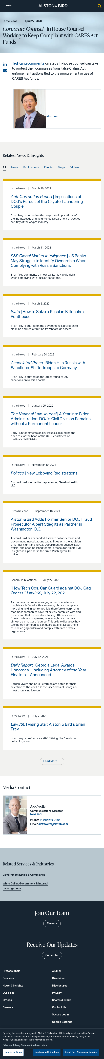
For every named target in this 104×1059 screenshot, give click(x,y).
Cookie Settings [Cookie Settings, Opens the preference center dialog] (13, 1052)
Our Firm (8, 992)
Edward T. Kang (60, 101)
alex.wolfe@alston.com (53, 824)
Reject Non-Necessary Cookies (81, 1052)
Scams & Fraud (61, 1000)
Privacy (57, 992)
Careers (8, 1007)
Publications (31, 167)
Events (48, 167)
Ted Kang (19, 63)
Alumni (56, 971)
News (14, 167)
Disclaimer (59, 978)
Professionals (11, 971)
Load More (50, 761)
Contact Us (59, 1007)
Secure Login (60, 1014)
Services (8, 978)
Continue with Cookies (47, 1052)
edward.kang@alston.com (74, 116)
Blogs (61, 167)
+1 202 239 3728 (68, 112)
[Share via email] (5, 71)
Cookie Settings (62, 1021)
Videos (74, 167)
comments (36, 63)
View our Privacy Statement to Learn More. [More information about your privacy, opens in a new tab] (26, 1045)
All (4, 167)
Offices (7, 1000)
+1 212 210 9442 (49, 820)
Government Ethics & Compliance (24, 874)
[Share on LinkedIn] (5, 64)
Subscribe (52, 955)
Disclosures (59, 985)
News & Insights (13, 985)
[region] (52, 1043)
